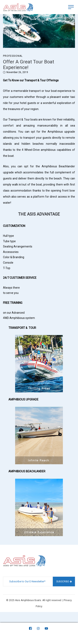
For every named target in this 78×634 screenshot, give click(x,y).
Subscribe (64, 581)
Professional (13, 55)
